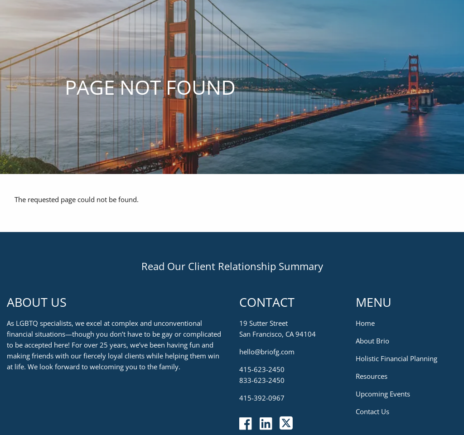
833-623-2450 (262, 380)
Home (365, 323)
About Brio (372, 340)
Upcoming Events (383, 393)
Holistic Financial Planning (396, 358)
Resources (371, 376)
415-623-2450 (262, 369)
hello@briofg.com (267, 351)
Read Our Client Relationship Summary (232, 266)
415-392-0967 (262, 397)
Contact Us (372, 411)
